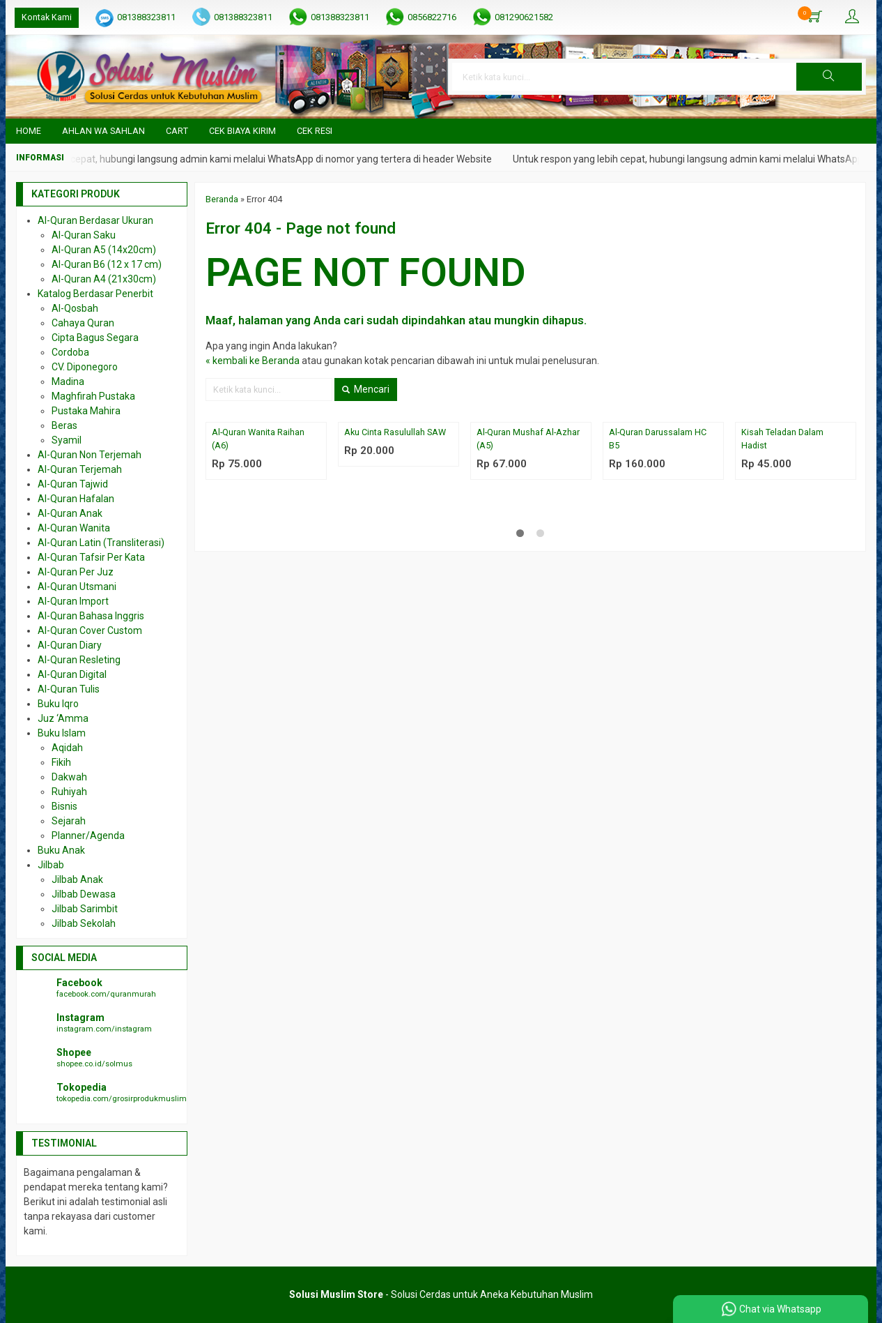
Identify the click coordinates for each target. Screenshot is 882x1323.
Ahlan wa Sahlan (103, 131)
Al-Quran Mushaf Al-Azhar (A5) (528, 439)
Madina (68, 381)
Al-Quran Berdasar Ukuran (95, 220)
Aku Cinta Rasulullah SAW (395, 432)
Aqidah (67, 747)
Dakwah (69, 777)
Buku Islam (62, 733)
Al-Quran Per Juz (76, 571)
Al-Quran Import (73, 601)
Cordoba (70, 352)
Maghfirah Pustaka (93, 396)
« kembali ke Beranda (253, 360)
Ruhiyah (69, 791)
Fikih (61, 762)
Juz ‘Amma (63, 718)
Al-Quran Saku (84, 235)
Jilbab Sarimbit (85, 908)
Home (28, 131)
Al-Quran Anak (70, 513)
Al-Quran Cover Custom (90, 630)
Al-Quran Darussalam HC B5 (657, 439)
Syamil (67, 440)
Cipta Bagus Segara (95, 337)
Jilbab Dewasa (84, 894)
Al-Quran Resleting (79, 659)
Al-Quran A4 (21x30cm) (104, 279)
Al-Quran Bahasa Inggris (91, 615)
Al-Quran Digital (72, 674)
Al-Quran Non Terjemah (89, 454)
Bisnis (64, 806)
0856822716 (432, 17)
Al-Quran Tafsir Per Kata (91, 557)
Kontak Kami (47, 17)
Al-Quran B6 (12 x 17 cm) (107, 264)
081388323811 (146, 17)
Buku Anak (61, 850)
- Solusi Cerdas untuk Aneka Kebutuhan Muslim (441, 1294)
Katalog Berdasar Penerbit (95, 293)
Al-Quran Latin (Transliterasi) (101, 542)
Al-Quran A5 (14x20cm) (104, 249)
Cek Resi (314, 131)
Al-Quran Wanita (74, 528)
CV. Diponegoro (85, 366)
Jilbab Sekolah (84, 923)
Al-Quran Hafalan (76, 498)
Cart (177, 131)
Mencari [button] (365, 389)
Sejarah (69, 820)
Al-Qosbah (75, 308)
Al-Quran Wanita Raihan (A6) (258, 439)
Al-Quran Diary (70, 645)
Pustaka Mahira (86, 410)
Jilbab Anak (77, 879)
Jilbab (51, 864)
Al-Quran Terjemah (80, 469)
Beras (64, 425)
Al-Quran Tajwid (73, 484)
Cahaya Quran (83, 322)
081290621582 (524, 17)
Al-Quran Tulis (69, 689)
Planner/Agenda (88, 835)
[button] (829, 77)
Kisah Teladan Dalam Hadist (782, 439)
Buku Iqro (58, 703)
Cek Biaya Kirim (242, 131)
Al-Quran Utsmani (77, 586)
